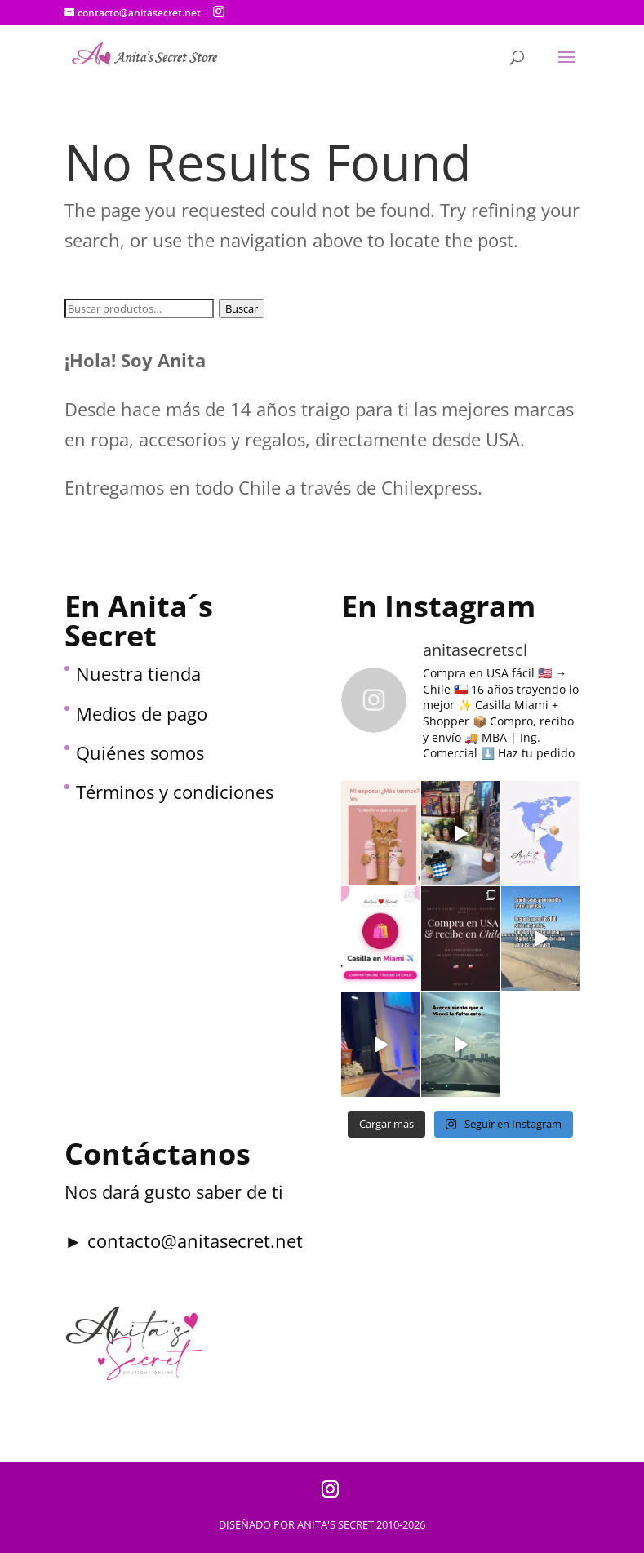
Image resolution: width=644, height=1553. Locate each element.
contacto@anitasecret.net (195, 1240)
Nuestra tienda (138, 673)
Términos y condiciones (174, 791)
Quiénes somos (140, 752)
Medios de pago (141, 713)
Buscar (241, 308)
